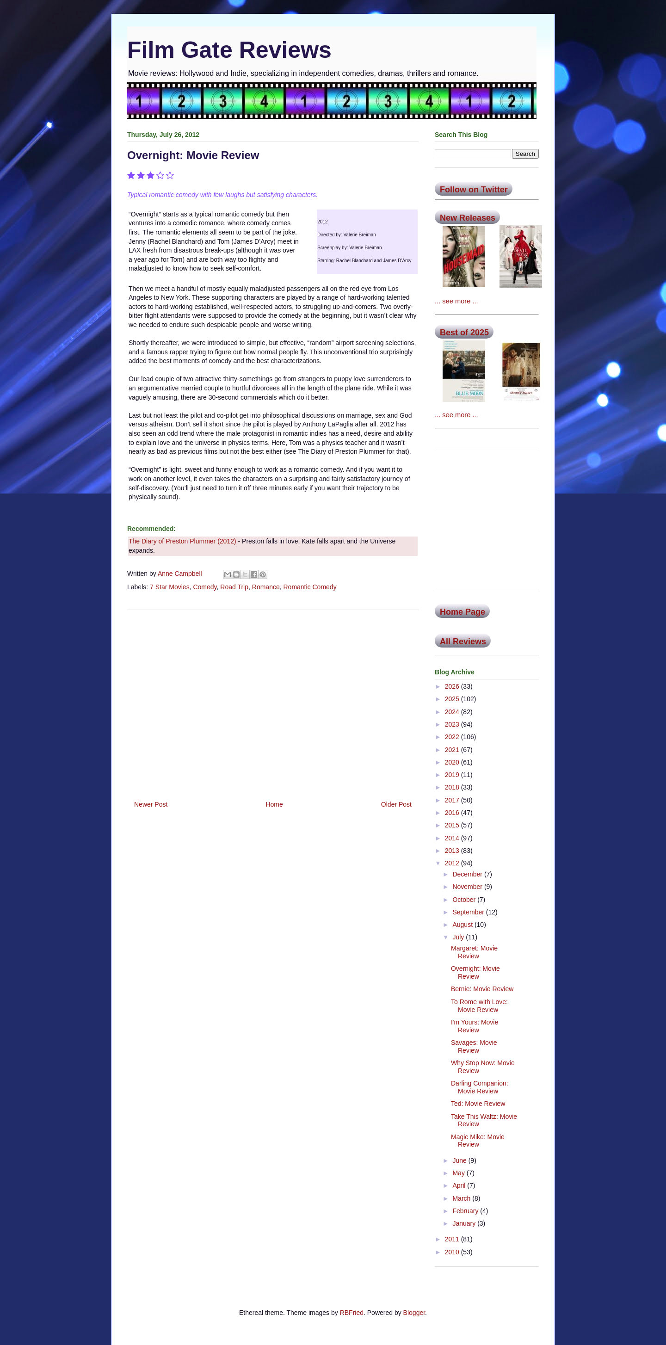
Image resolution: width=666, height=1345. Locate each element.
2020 (453, 762)
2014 (453, 838)
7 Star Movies (170, 587)
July (459, 937)
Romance (266, 587)
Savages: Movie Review (474, 1046)
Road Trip (234, 587)
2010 (453, 1252)
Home (274, 804)
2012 (453, 863)
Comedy (204, 587)
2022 (453, 736)
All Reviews (463, 641)
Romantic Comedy (309, 587)
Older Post (396, 804)
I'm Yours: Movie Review (474, 1026)
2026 (453, 686)
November (468, 886)
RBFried (352, 1312)
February (466, 1211)
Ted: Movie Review (478, 1103)
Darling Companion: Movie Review (479, 1087)
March (462, 1198)
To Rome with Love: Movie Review (479, 1005)
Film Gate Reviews (229, 50)
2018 (453, 787)
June (460, 1160)
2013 (453, 850)
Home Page (462, 612)
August (463, 924)
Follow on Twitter (474, 189)
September (469, 912)
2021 (453, 749)
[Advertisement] (273, 701)
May (459, 1173)
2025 (453, 699)
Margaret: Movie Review (474, 952)
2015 (453, 825)
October (464, 899)
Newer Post (150, 804)
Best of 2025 (464, 332)
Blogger (414, 1312)
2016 (453, 812)
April (459, 1185)
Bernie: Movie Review (482, 989)
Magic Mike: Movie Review (478, 1140)
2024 (453, 712)
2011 (453, 1239)
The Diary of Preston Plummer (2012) (182, 541)
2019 (453, 774)
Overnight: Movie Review (475, 972)
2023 (453, 724)
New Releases (467, 217)
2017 (453, 800)
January (464, 1223)
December (468, 874)
